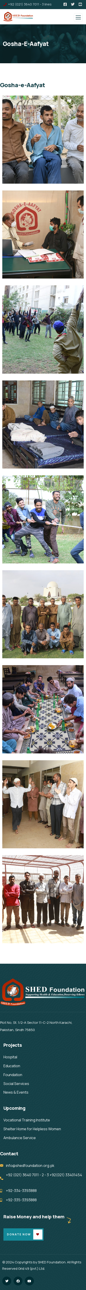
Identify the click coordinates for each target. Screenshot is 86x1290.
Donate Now (19, 1234)
